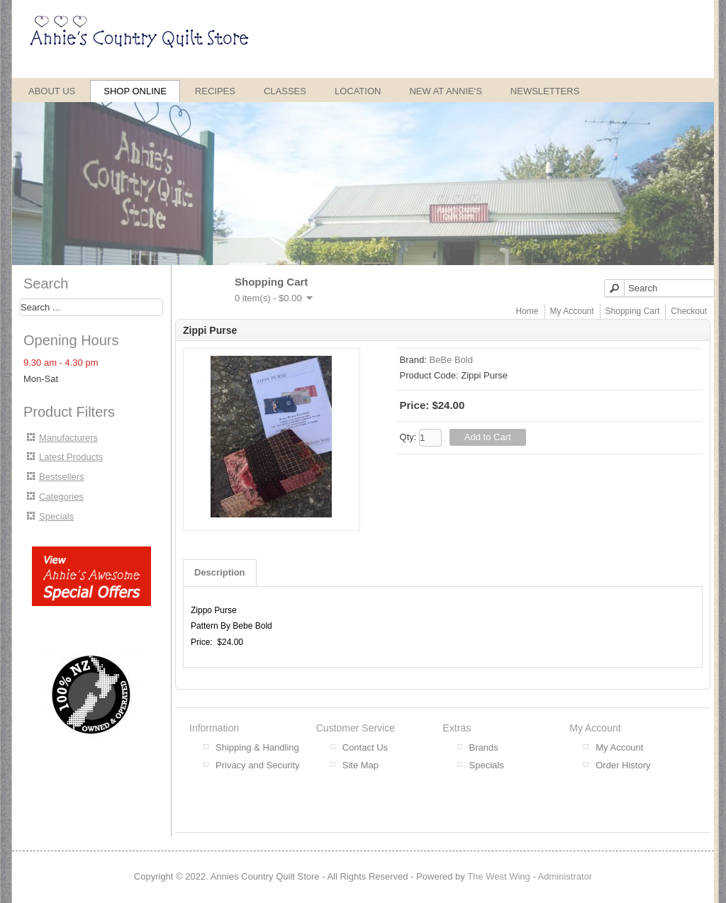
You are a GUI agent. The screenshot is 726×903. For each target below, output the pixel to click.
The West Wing (498, 876)
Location (358, 91)
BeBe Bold (450, 359)
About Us (51, 91)
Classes (285, 91)
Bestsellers (61, 476)
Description (219, 572)
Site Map (360, 765)
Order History (623, 765)
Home (527, 311)
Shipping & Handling (257, 747)
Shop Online (135, 91)
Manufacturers (68, 437)
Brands (483, 747)
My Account (572, 311)
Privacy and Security (258, 765)
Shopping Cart (632, 311)
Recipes (215, 91)
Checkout (689, 311)
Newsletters (545, 91)
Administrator (565, 876)
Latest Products (71, 457)
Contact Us (365, 747)
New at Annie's (445, 91)
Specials (56, 516)
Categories (61, 496)
